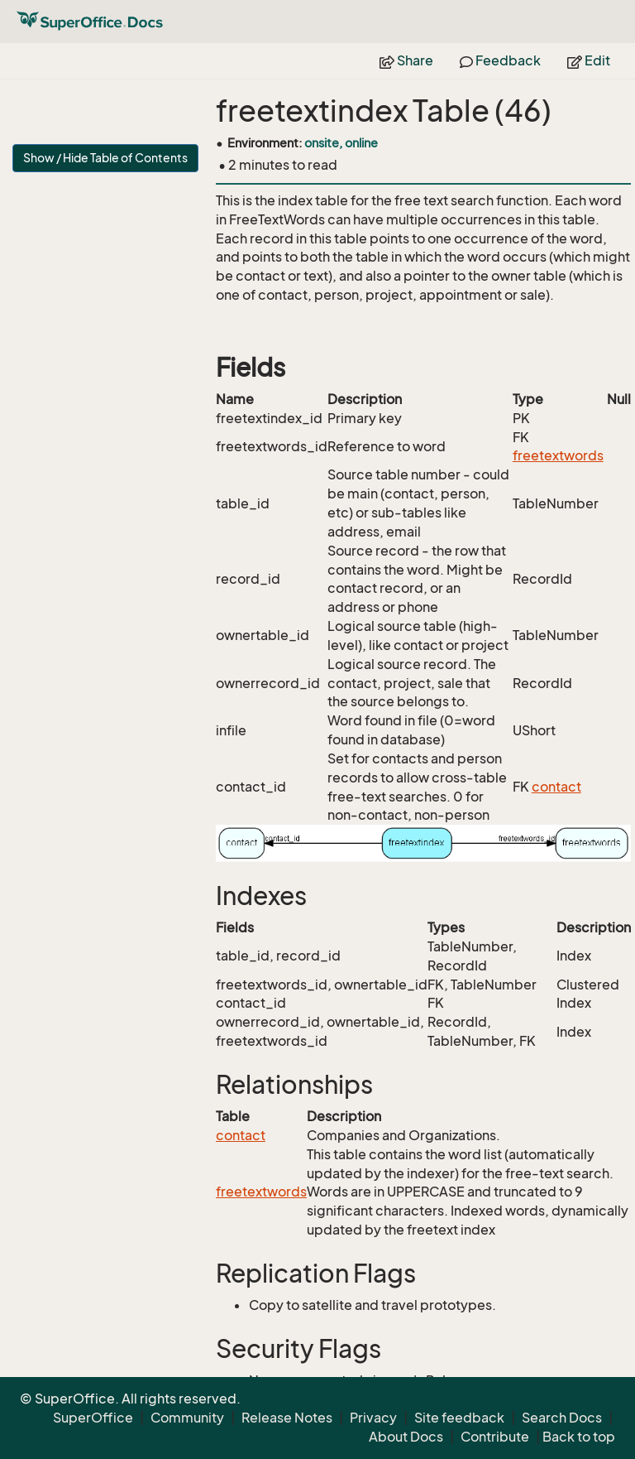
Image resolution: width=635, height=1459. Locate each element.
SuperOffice (93, 1417)
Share (406, 60)
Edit (588, 60)
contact (556, 786)
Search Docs (562, 1417)
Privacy (373, 1417)
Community (187, 1417)
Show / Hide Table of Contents (105, 158)
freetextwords (558, 455)
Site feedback (459, 1417)
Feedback (500, 60)
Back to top (578, 1436)
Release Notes (286, 1417)
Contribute (495, 1436)
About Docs (406, 1436)
